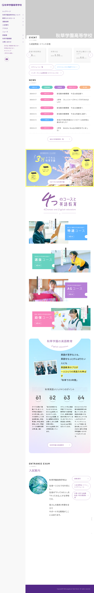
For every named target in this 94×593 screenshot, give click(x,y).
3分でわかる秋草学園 (57, 183)
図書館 (60, 88)
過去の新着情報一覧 (57, 140)
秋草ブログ (72, 88)
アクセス (5, 28)
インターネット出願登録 (45, 73)
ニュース (5, 32)
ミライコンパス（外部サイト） (66, 67)
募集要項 (77, 479)
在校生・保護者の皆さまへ (11, 46)
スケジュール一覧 (37, 67)
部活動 (85, 88)
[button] (90, 55)
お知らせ (34, 88)
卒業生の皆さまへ (9, 48)
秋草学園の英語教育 (57, 446)
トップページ (6, 11)
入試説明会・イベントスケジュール (80, 487)
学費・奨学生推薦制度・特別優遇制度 (80, 496)
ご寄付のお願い (8, 53)
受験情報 (47, 88)
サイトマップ (7, 51)
